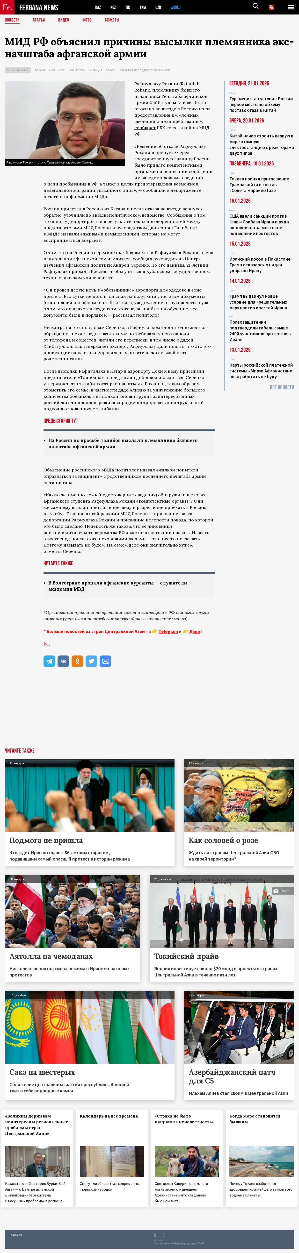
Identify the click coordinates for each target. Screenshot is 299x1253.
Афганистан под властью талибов (145, 70)
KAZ (98, 7)
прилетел (71, 209)
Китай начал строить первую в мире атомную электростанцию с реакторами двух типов (261, 144)
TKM (145, 7)
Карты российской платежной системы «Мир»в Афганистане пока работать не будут (261, 370)
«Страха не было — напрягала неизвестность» (178, 1122)
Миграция (95, 70)
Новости (12, 20)
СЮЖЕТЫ (115, 20)
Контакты (17, 1239)
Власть (111, 70)
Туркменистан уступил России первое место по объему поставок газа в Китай (261, 104)
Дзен (194, 632)
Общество (77, 70)
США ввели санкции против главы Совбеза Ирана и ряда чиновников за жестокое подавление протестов (259, 224)
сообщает (145, 127)
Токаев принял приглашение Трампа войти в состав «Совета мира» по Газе (259, 184)
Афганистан (57, 70)
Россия (40, 70)
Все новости (282, 387)
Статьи (40, 20)
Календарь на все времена (102, 1119)
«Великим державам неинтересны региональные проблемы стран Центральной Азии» (36, 1128)
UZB (162, 7)
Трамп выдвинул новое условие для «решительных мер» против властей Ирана (258, 302)
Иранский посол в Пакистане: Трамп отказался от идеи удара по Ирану (260, 264)
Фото (89, 20)
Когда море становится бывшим (258, 1119)
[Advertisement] (149, 713)
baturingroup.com (185, 1247)
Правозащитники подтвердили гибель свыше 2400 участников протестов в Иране (260, 330)
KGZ (114, 7)
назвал (147, 470)
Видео (65, 20)
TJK (129, 7)
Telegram (168, 632)
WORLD (180, 7)
